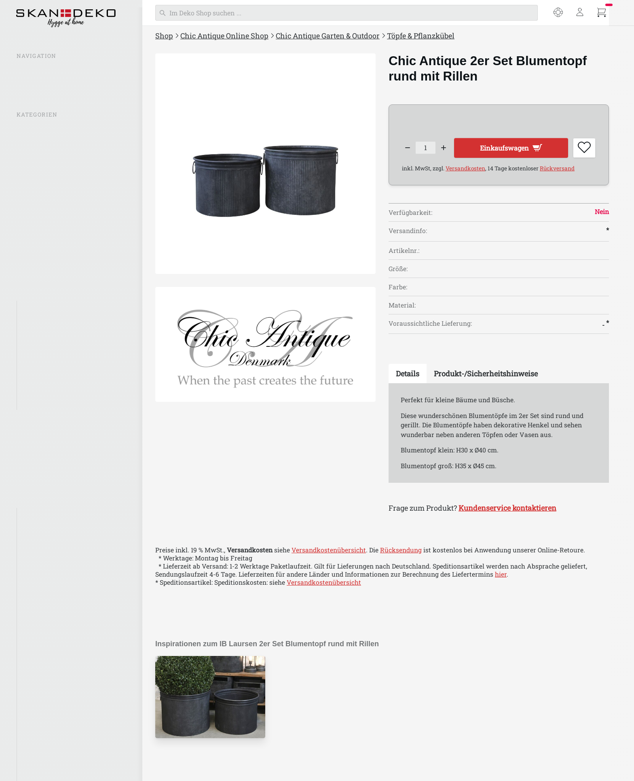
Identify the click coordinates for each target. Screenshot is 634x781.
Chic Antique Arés (49, 563)
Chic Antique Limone (53, 740)
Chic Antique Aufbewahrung (61, 275)
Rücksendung (401, 552)
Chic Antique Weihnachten (58, 466)
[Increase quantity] (448, 149)
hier (501, 577)
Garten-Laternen (47, 373)
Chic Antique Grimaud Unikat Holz (74, 724)
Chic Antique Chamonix (58, 611)
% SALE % (32, 130)
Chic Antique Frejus (52, 708)
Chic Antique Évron (51, 660)
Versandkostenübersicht (329, 552)
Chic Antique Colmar (53, 628)
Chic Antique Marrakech (59, 772)
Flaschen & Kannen (51, 324)
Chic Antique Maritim (55, 756)
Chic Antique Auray (51, 579)
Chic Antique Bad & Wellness (61, 434)
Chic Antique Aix (47, 547)
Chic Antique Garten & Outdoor (328, 35)
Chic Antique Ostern (48, 482)
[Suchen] (346, 13)
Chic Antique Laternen (52, 194)
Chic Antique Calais (51, 596)
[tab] (408, 376)
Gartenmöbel (41, 388)
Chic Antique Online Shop (224, 35)
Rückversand (557, 170)
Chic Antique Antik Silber (60, 531)
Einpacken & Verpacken (53, 450)
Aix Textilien (41, 515)
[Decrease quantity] (408, 149)
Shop (164, 35)
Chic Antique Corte (50, 644)
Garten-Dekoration (50, 356)
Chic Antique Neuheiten (54, 162)
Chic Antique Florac (52, 692)
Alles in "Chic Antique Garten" (67, 308)
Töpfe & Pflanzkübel (52, 340)
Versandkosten (465, 170)
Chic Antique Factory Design (65, 676)
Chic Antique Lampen (50, 210)
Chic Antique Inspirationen (58, 146)
